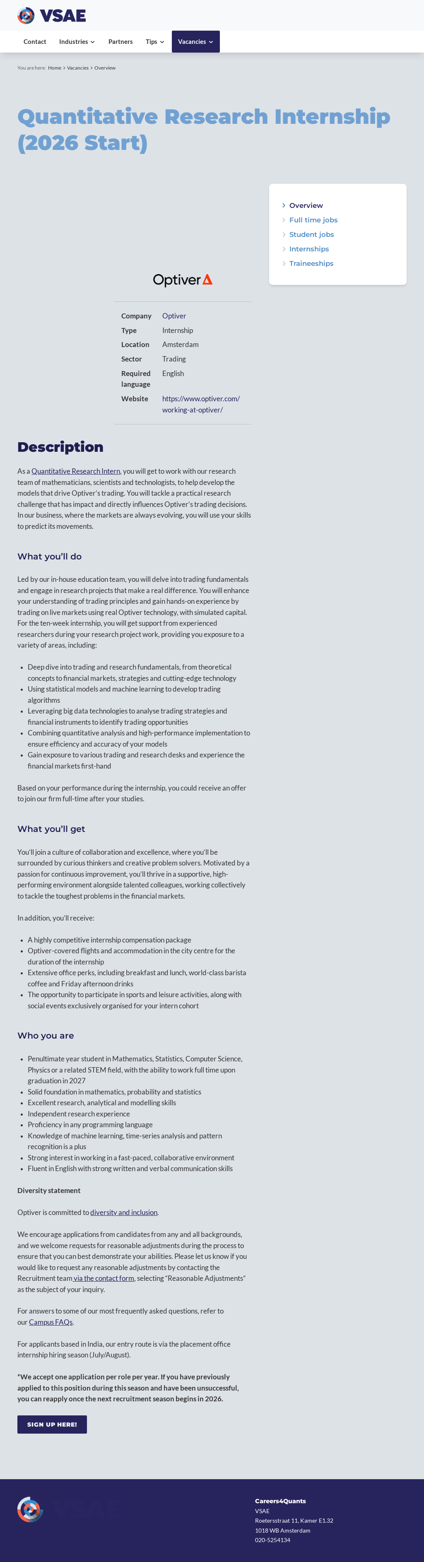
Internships (309, 249)
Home (54, 68)
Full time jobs (313, 220)
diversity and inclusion (123, 1212)
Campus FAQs (50, 1322)
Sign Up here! (52, 1424)
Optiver (174, 316)
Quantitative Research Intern (75, 471)
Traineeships (311, 264)
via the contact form (103, 1278)
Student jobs (311, 235)
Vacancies (78, 68)
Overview (105, 68)
